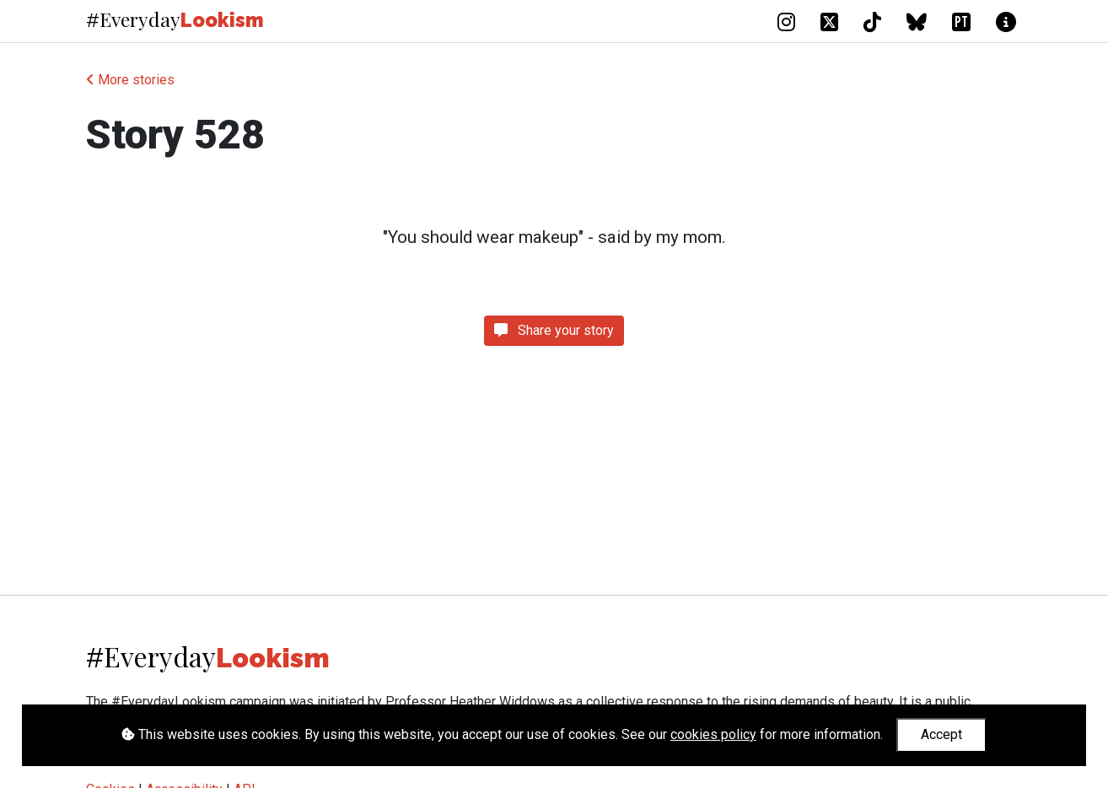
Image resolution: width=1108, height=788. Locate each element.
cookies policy (713, 734)
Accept (941, 734)
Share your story (554, 330)
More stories (130, 80)
